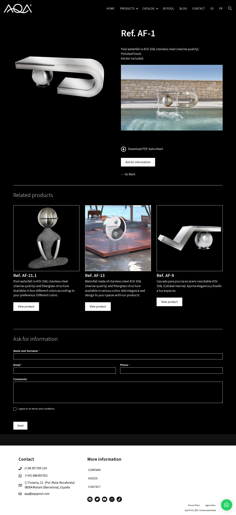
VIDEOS (93, 478)
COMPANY (94, 470)
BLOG (183, 9)
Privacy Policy (194, 505)
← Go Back (128, 174)
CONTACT (198, 9)
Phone (125, 364)
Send (20, 425)
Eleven (213, 510)
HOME (110, 9)
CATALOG (149, 9)
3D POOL (168, 9)
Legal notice (210, 505)
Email (17, 364)
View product (26, 307)
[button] (226, 505)
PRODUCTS (127, 9)
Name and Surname (26, 350)
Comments (20, 379)
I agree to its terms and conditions (33, 409)
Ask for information (138, 162)
